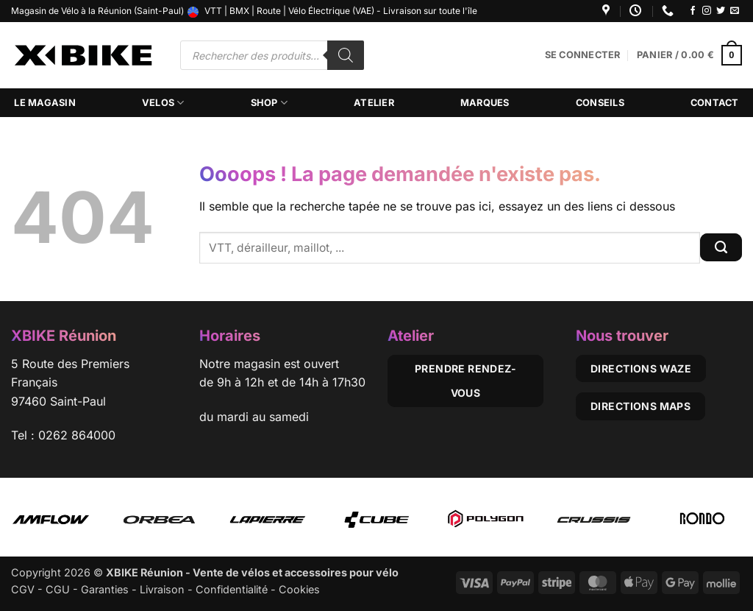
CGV (23, 589)
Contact (714, 102)
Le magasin (45, 102)
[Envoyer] (721, 247)
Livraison (162, 589)
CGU (58, 589)
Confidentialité (232, 589)
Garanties (105, 589)
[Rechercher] (345, 55)
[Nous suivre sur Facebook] (692, 11)
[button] (583, 55)
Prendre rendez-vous (465, 381)
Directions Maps (640, 406)
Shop (269, 103)
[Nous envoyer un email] (734, 11)
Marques (485, 102)
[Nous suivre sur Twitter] (720, 11)
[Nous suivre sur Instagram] (706, 11)
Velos (163, 103)
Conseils (600, 102)
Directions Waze (640, 368)
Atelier (374, 102)
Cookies (299, 589)
